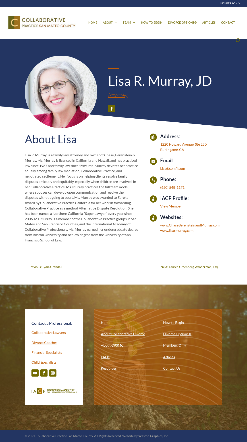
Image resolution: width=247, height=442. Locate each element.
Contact (228, 22)
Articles (209, 22)
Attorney (117, 95)
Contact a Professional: (51, 323)
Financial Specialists (46, 352)
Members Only (230, 3)
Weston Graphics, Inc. (153, 436)
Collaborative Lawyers (48, 332)
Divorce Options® (182, 22)
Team (127, 22)
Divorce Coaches (44, 342)
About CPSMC (112, 345)
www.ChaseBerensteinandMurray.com (190, 225)
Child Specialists (43, 362)
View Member (171, 206)
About (108, 22)
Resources (109, 368)
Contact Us (172, 368)
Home (92, 22)
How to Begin (151, 22)
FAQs (105, 357)
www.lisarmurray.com (176, 230)
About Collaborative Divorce (123, 334)
